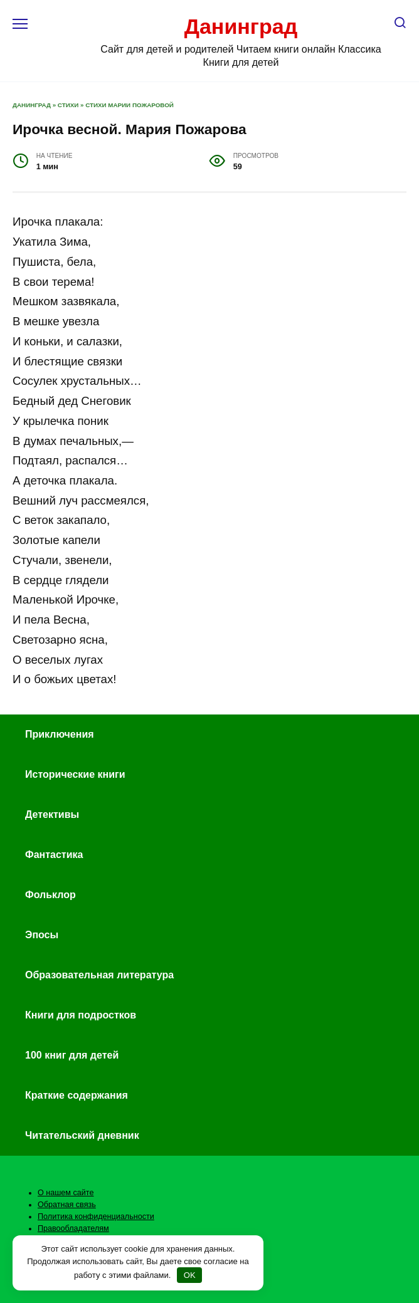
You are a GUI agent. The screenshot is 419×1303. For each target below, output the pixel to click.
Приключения (59, 734)
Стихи (68, 105)
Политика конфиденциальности (96, 1216)
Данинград (241, 26)
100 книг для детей (72, 1055)
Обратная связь (67, 1204)
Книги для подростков (80, 1015)
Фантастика (54, 854)
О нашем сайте (66, 1192)
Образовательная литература (99, 975)
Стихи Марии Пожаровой (129, 105)
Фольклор (50, 894)
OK (190, 1275)
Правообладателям (73, 1228)
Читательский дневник (82, 1135)
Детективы (52, 814)
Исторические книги (75, 774)
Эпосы (41, 934)
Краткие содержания (76, 1095)
